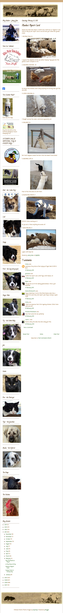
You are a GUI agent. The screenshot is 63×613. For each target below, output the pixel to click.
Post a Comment (28, 327)
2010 (5, 578)
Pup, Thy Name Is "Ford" (10, 561)
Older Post (56, 334)
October (8, 539)
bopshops (35, 610)
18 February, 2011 (29, 316)
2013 (5, 527)
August (8, 544)
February (8, 559)
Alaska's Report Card (10, 567)
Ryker (26, 281)
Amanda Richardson (30, 312)
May (7, 551)
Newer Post (26, 334)
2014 (5, 525)
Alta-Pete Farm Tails (18, 9)
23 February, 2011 (29, 324)
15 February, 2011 (29, 308)
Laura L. (27, 320)
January (8, 575)
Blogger (47, 610)
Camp (26, 264)
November (9, 537)
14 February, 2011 (29, 278)
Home (41, 334)
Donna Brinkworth (30, 291)
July (7, 546)
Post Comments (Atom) (44, 338)
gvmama (27, 274)
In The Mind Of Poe (11, 564)
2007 (6, 585)
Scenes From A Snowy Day (10, 571)
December (9, 534)
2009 (6, 580)
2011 (5, 532)
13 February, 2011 (29, 270)
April (7, 554)
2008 (6, 583)
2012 (5, 530)
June (7, 549)
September (9, 541)
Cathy (26, 302)
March (8, 556)
